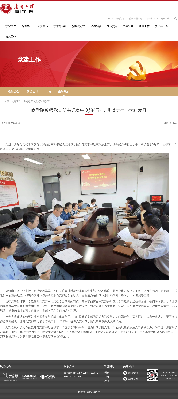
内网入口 (120, 18)
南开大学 (165, 18)
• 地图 (106, 372)
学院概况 (10, 26)
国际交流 (112, 26)
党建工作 (144, 26)
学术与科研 (60, 26)
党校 (48, 91)
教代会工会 (161, 26)
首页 (6, 101)
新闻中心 (26, 26)
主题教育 (64, 91)
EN (109, 18)
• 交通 (106, 377)
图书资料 (151, 18)
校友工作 (10, 36)
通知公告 (14, 91)
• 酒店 (106, 381)
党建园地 (32, 91)
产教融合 (96, 26)
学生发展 (128, 26)
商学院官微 (133, 373)
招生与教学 (78, 26)
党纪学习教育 (42, 101)
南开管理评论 (135, 18)
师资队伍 (42, 26)
